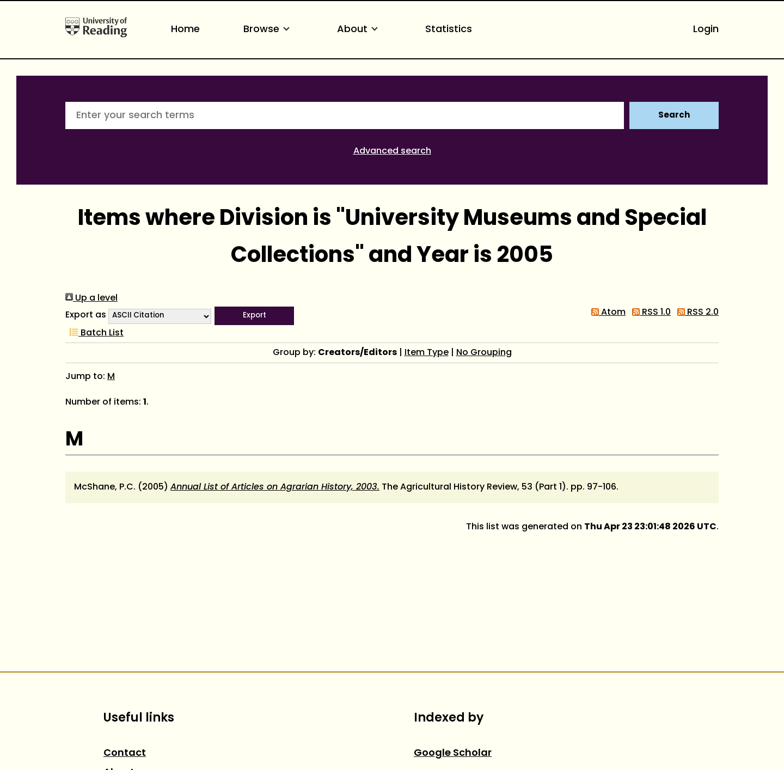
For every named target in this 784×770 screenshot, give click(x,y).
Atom (606, 312)
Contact (124, 753)
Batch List (94, 333)
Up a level (91, 298)
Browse (268, 30)
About (359, 30)
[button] (254, 315)
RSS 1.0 (649, 312)
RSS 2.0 (696, 312)
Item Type (427, 353)
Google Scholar (453, 753)
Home (185, 30)
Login (706, 30)
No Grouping (484, 353)
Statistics (448, 30)
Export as (85, 315)
